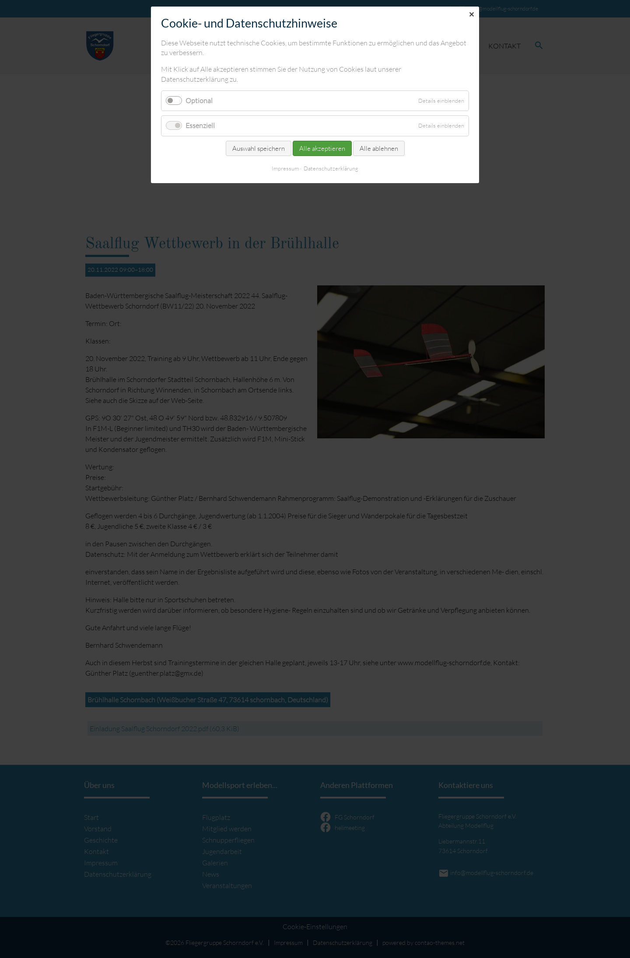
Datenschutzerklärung (331, 168)
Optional (199, 100)
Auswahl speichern (258, 148)
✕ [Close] (471, 14)
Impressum (285, 168)
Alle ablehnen (379, 148)
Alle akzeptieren (322, 148)
